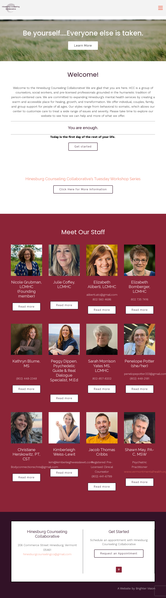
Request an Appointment (118, 553)
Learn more (83, 45)
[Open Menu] (160, 8)
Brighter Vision (145, 588)
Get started (83, 146)
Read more (26, 306)
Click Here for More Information (83, 189)
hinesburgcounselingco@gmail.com (47, 554)
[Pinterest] (119, 570)
